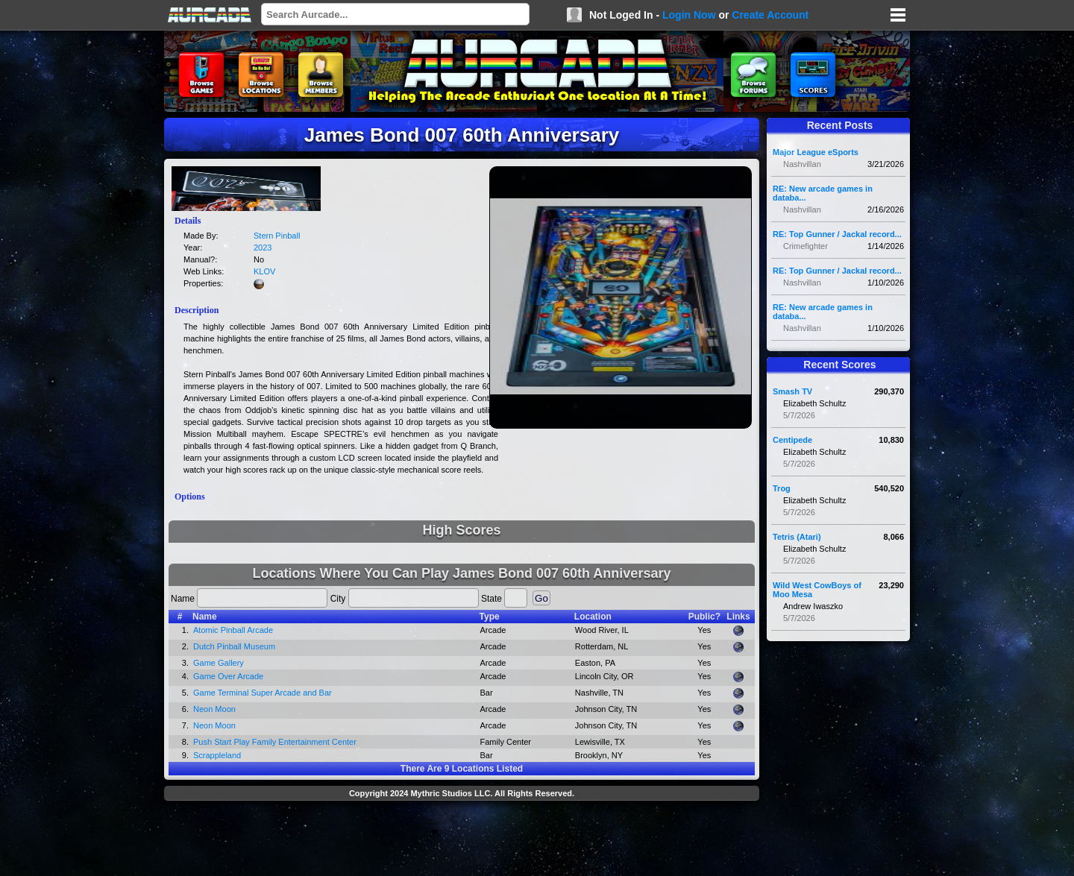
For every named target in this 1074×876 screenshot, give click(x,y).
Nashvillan (802, 164)
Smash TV (792, 391)
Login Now (689, 15)
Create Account (770, 15)
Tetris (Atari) (797, 536)
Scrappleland (217, 755)
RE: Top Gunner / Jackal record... (837, 234)
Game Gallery (218, 662)
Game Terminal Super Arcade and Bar (262, 692)
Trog (782, 488)
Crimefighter (805, 246)
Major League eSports (815, 152)
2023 (262, 247)
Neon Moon (214, 709)
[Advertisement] (461, 840)
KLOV (264, 271)
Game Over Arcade (228, 676)
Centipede (792, 439)
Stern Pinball (277, 235)
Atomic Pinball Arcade (233, 630)
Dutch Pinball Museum (234, 646)
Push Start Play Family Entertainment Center (275, 741)
